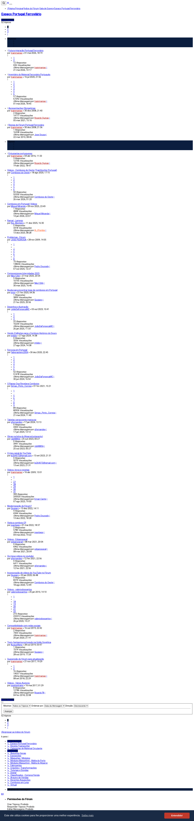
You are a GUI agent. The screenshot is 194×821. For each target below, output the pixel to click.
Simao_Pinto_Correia (21, 386)
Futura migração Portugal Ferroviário (25, 50)
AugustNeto (16, 645)
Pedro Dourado (41, 266)
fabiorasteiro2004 (19, 352)
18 (14, 601)
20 (14, 606)
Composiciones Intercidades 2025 (23, 273)
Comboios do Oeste (20, 172)
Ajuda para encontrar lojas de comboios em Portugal (32, 290)
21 (14, 609)
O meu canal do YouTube (19, 453)
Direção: (76, 706)
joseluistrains (17, 685)
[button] (7, 34)
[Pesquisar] (3, 3)
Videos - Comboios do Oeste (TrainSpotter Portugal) (32, 170)
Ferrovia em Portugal (17, 350)
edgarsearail (17, 542)
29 (14, 487)
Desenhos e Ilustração (17, 307)
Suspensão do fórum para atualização (25, 659)
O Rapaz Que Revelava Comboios (23, 383)
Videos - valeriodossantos (19, 589)
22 (14, 611)
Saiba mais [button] (88, 815)
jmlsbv (14, 335)
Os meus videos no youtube (20, 556)
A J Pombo (39, 230)
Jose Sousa (40, 134)
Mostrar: (17, 706)
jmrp (13, 292)
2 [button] (7, 29)
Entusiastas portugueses (20, 153)
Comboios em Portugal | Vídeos (22, 204)
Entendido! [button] (177, 815)
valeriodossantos (19, 592)
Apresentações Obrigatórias (21, 108)
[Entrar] (8, 3)
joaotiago (15, 525)
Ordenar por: (48, 706)
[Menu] (11, 4)
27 (14, 482)
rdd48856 (15, 439)
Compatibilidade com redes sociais (23, 625)
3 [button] (7, 32)
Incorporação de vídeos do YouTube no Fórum (29, 573)
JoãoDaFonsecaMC (20, 309)
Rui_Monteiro (17, 223)
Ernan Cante (40, 499)
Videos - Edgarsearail (17, 539)
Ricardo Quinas (41, 118)
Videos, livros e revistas (18, 470)
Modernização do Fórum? (19, 506)
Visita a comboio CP (16, 522)
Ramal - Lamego (15, 220)
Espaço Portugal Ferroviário (21, 14)
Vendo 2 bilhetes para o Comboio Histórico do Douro (32, 333)
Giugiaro (38, 300)
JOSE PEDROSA (18, 239)
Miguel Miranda (18, 206)
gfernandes (16, 422)
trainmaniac (16, 53)
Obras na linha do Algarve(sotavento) (25, 436)
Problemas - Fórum (16, 237)
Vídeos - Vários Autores (18, 683)
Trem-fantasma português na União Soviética (29, 642)
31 (14, 492)
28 (14, 484)
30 (14, 489)
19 (14, 604)
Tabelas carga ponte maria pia (21, 420)
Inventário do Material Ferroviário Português (29, 74)
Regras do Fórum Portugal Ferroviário (26, 125)
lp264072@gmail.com (21, 455)
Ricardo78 (39, 693)
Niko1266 (15, 276)
